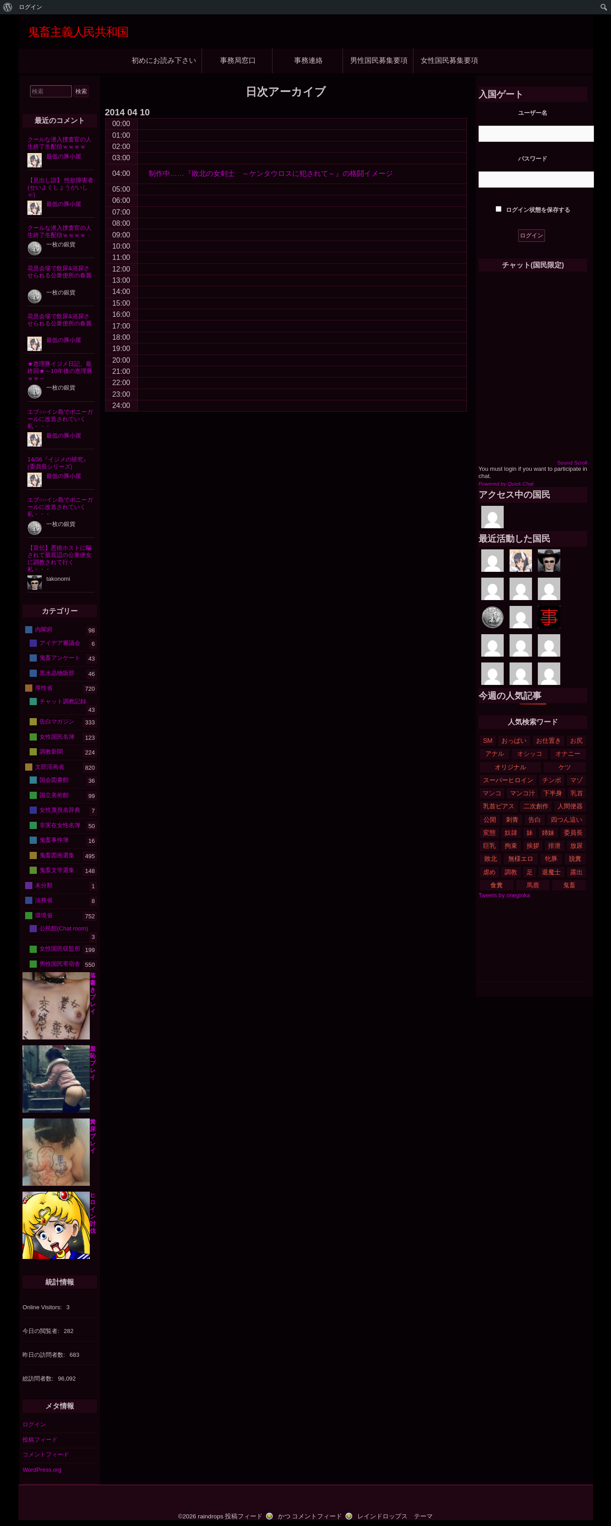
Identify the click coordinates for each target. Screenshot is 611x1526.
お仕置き (548, 740)
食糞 (496, 885)
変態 (489, 832)
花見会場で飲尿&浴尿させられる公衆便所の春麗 (59, 272)
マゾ (576, 780)
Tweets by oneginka (504, 895)
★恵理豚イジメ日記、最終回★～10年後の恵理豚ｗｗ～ (59, 371)
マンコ (492, 793)
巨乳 (489, 845)
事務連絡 (308, 60)
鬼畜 (569, 885)
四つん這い (566, 819)
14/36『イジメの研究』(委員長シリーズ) (58, 463)
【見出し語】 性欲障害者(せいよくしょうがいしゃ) (60, 187)
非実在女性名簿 (60, 824)
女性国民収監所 (60, 948)
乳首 (577, 793)
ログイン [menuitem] (30, 7)
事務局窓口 (238, 60)
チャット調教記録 (63, 700)
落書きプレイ (93, 993)
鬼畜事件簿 (54, 840)
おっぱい (514, 740)
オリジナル (510, 767)
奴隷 (511, 832)
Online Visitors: (42, 1307)
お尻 (576, 740)
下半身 (552, 793)
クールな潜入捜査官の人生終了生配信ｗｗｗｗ (59, 143)
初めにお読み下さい (164, 60)
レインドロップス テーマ (395, 1516)
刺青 (512, 819)
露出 (576, 872)
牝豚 (551, 858)
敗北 (490, 858)
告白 (534, 819)
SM (487, 740)
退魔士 (551, 872)
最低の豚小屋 (63, 156)
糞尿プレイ (93, 1136)
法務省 (44, 900)
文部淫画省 (49, 766)
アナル (494, 753)
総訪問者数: (38, 1378)
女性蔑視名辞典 (60, 810)
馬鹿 (533, 885)
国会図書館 (54, 779)
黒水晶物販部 (57, 672)
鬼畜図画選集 (57, 854)
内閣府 (44, 629)
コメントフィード (45, 1454)
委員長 (573, 832)
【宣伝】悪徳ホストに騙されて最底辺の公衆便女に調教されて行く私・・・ (59, 558)
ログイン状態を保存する (533, 209)
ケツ (564, 767)
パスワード (532, 158)
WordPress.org (41, 1469)
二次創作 (536, 806)
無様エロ (520, 858)
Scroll (580, 462)
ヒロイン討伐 (93, 1213)
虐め (489, 872)
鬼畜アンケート (60, 657)
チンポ (551, 780)
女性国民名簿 (57, 736)
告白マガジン (57, 721)
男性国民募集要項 (379, 60)
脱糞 (575, 858)
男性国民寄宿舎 (60, 963)
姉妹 (548, 832)
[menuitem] (8, 7)
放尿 (576, 845)
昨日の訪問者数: (44, 1354)
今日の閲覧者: (41, 1331)
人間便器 (570, 806)
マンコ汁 (522, 793)
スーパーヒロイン (508, 780)
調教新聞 (51, 751)
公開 (490, 819)
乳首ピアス (498, 806)
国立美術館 (54, 794)
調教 (511, 872)
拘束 (511, 845)
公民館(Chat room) (64, 928)
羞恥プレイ (93, 1063)
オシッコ (529, 753)
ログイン (34, 1424)
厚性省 (44, 687)
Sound (564, 462)
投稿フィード (39, 1439)
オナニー (567, 753)
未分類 (44, 884)
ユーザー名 (532, 113)
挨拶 (533, 845)
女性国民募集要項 (449, 60)
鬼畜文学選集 (57, 870)
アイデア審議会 (60, 642)
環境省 (44, 915)
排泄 (554, 845)
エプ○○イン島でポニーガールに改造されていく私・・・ (60, 419)
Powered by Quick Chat (506, 484)
